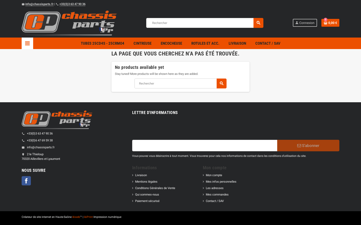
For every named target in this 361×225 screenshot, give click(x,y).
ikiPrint (88, 217)
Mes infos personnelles (221, 181)
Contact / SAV (215, 201)
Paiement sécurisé (147, 201)
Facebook (26, 180)
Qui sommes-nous (147, 194)
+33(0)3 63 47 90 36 (72, 4)
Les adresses (215, 188)
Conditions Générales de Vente (155, 188)
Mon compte (214, 175)
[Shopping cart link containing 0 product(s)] (330, 23)
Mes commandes (217, 194)
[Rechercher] (204, 23)
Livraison (141, 175)
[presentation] (167, 128)
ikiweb (76, 217)
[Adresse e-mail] (204, 145)
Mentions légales (146, 181)
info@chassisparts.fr (39, 4)
